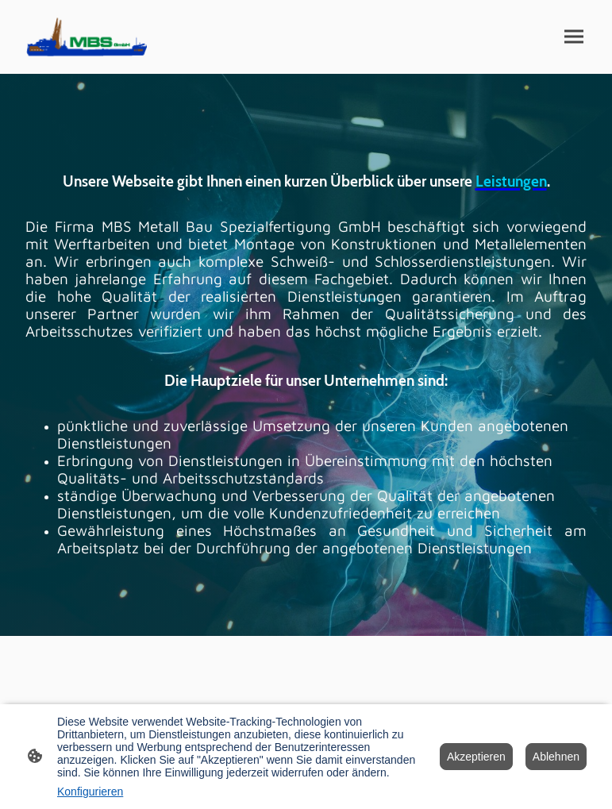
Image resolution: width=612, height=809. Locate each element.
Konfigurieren (90, 791)
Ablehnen (556, 756)
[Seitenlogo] (86, 37)
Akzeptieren (476, 756)
